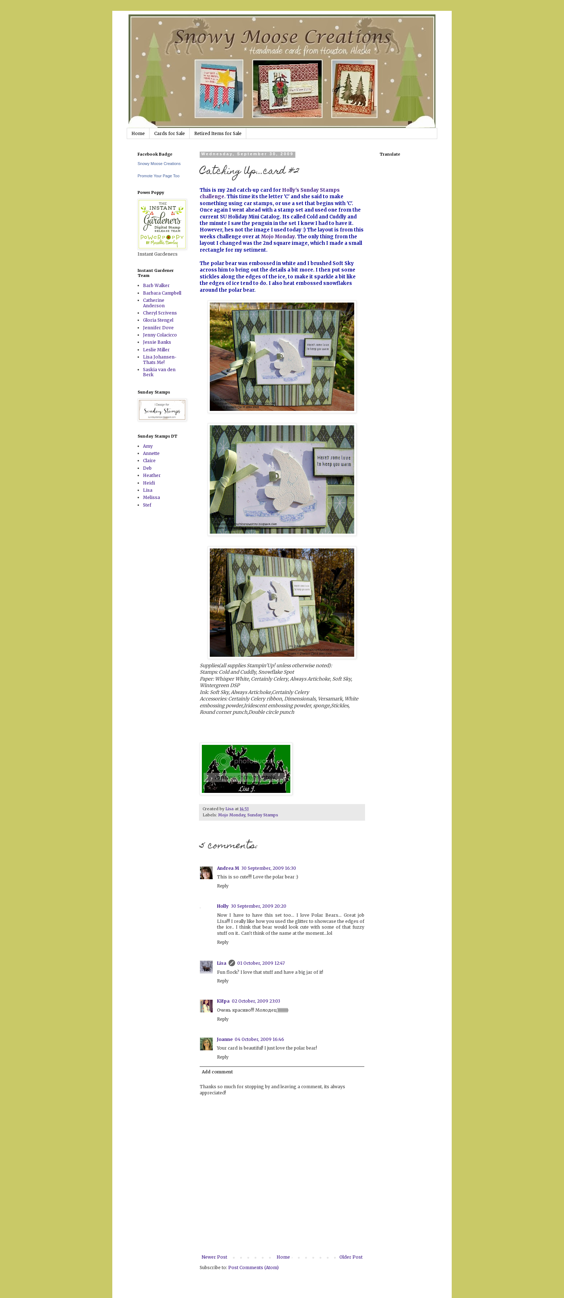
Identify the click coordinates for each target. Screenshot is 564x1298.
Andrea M (228, 868)
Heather (152, 475)
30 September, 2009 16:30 (268, 868)
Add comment (217, 1072)
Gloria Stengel (158, 320)
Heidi (149, 483)
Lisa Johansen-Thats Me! (160, 359)
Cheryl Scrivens (160, 313)
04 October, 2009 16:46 (259, 1039)
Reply (223, 886)
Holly (223, 906)
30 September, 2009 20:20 (258, 906)
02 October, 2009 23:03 (256, 1001)
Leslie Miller (156, 349)
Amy (148, 446)
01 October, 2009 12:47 (261, 963)
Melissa (151, 497)
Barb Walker (156, 285)
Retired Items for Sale (218, 133)
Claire (149, 460)
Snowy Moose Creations (159, 163)
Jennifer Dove (158, 327)
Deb (147, 468)
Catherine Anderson (154, 303)
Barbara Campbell (162, 293)
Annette (151, 453)
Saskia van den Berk (159, 372)
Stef (147, 505)
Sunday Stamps (262, 814)
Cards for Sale (169, 133)
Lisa (221, 963)
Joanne (225, 1039)
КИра (223, 1001)
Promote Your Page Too (158, 176)
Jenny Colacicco (160, 335)
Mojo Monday (278, 237)
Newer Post (214, 1257)
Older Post (351, 1257)
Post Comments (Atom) (253, 1267)
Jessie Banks (157, 342)
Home (138, 133)
